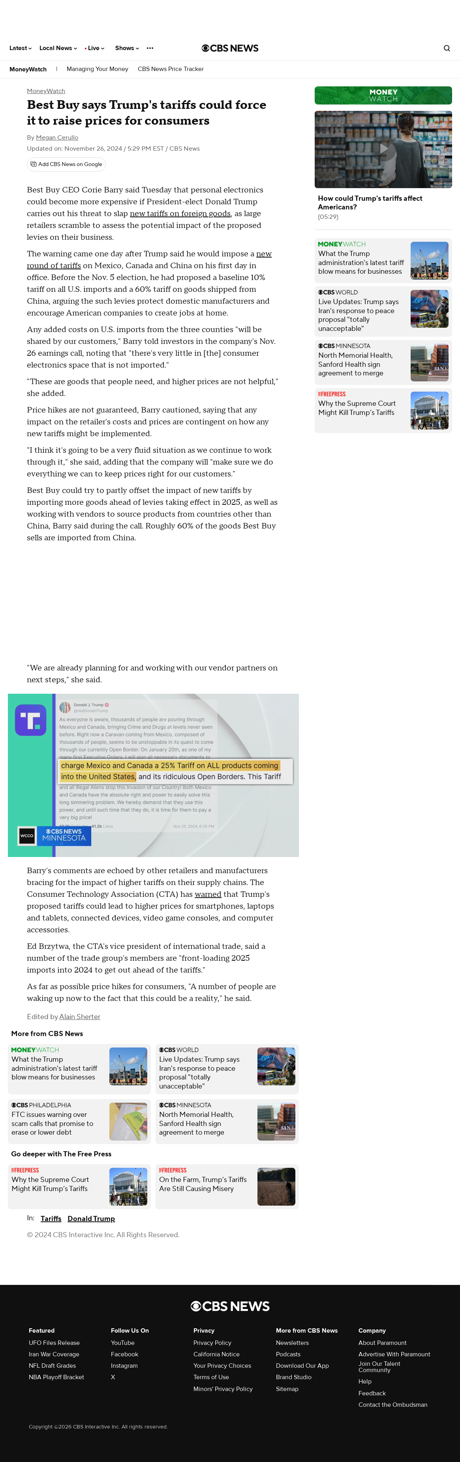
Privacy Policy (212, 1343)
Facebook (124, 1354)
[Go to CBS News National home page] (230, 48)
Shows (127, 48)
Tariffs (51, 1218)
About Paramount (383, 1343)
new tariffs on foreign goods (180, 214)
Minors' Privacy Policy (223, 1389)
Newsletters (292, 1343)
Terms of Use (211, 1377)
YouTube (123, 1343)
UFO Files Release (54, 1343)
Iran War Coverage (54, 1354)
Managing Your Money (97, 69)
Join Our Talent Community (379, 1367)
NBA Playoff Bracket (56, 1377)
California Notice (216, 1354)
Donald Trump (91, 1218)
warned (208, 894)
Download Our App (302, 1366)
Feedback (372, 1393)
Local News (58, 48)
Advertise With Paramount (394, 1354)
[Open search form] (447, 48)
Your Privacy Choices (222, 1366)
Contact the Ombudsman (393, 1405)
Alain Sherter (79, 1016)
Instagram (124, 1366)
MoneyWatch (28, 69)
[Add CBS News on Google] (66, 164)
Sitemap (287, 1389)
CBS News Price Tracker (171, 69)
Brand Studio (294, 1377)
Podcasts (288, 1354)
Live (96, 48)
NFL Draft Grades (52, 1366)
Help (365, 1381)
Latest (20, 48)
